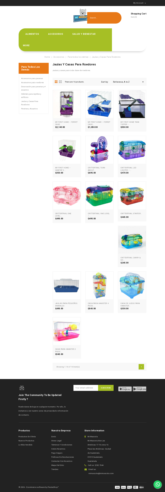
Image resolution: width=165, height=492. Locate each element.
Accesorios (55, 34)
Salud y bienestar (84, 34)
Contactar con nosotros (61, 461)
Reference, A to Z (129, 82)
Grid (56, 81)
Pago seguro (57, 453)
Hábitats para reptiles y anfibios (31, 95)
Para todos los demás (30, 68)
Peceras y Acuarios (29, 109)
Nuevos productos (26, 441)
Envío (53, 437)
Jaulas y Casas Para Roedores (29, 103)
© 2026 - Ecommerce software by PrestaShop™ (39, 487)
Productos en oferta (27, 437)
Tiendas (54, 469)
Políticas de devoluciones (62, 457)
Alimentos (32, 34)
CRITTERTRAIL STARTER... (131, 213)
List (60, 81)
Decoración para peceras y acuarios (32, 88)
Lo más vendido (25, 445)
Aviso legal (56, 441)
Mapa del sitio (57, 465)
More (26, 45)
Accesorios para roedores (32, 83)
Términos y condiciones (61, 445)
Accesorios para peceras (32, 78)
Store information (94, 430)
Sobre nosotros (58, 449)
